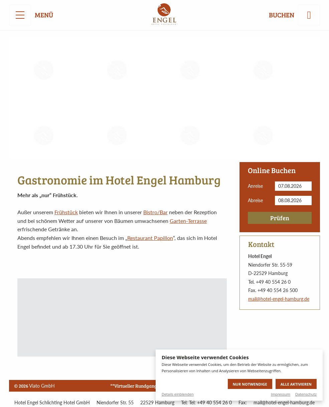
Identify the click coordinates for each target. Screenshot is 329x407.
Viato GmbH (42, 386)
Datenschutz (306, 394)
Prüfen (279, 218)
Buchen (281, 15)
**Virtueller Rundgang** (135, 386)
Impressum (280, 394)
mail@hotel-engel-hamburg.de (278, 299)
